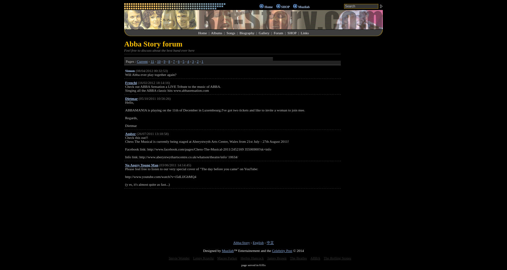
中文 (270, 242)
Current (142, 61)
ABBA (315, 258)
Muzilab (304, 7)
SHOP (285, 7)
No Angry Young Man (141, 165)
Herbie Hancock (252, 258)
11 (152, 61)
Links (305, 33)
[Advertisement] (363, 137)
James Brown (277, 258)
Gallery (264, 33)
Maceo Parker (227, 258)
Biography (247, 33)
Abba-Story (241, 242)
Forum (278, 33)
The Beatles (298, 258)
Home (268, 7)
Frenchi (131, 83)
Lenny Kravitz (203, 258)
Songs (231, 33)
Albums (216, 33)
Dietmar (131, 98)
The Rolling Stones (337, 258)
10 (159, 61)
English (258, 242)
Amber (130, 134)
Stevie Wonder (179, 258)
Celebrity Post (282, 251)
